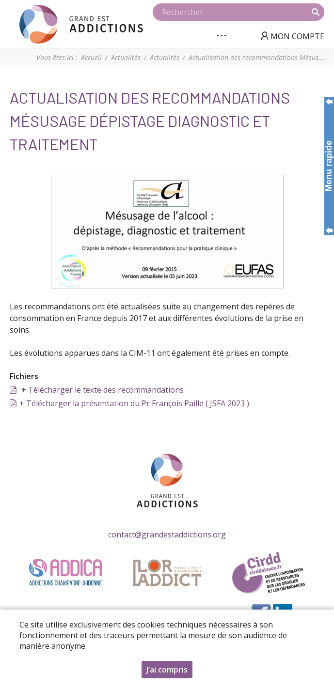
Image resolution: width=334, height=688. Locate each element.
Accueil (91, 57)
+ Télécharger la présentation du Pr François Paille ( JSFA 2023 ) (134, 403)
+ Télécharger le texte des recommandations (101, 389)
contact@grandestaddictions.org (167, 534)
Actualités (126, 57)
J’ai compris (167, 671)
